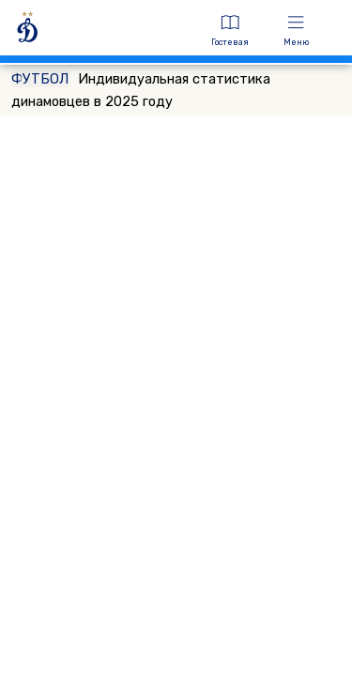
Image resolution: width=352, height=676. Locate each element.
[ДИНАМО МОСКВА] (101, 30)
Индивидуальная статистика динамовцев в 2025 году (140, 89)
